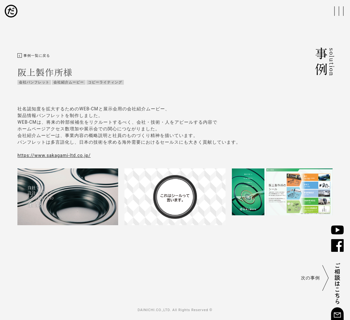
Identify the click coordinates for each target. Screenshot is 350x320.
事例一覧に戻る (33, 56)
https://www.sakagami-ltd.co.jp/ (54, 155)
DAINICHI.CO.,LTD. (154, 310)
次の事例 (310, 277)
